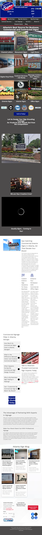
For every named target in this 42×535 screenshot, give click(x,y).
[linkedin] (32, 517)
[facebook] (32, 514)
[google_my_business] (35, 517)
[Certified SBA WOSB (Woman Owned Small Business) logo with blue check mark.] (38, 108)
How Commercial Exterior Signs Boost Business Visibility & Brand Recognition (7, 463)
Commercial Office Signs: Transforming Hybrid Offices (20, 462)
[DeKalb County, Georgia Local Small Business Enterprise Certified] (40, 8)
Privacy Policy (21, 530)
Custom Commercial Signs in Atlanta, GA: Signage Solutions (7, 487)
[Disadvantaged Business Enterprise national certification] (37, 8)
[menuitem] (4, 19)
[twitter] (35, 514)
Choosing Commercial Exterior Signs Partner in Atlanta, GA (34, 463)
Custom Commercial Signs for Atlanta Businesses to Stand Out (21, 488)
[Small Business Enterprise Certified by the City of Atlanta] (36, 8)
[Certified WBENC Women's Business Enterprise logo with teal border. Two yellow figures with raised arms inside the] (4, 108)
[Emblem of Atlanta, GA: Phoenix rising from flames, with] (24, 108)
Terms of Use (30, 529)
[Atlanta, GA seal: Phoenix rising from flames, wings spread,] (39, 8)
